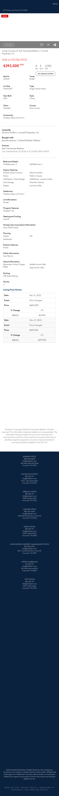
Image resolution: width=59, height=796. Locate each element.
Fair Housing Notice (36, 790)
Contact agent (9, 45)
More (55, 3)
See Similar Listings (46, 74)
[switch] (42, 44)
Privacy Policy (29, 787)
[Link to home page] (2, 4)
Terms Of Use (11, 787)
